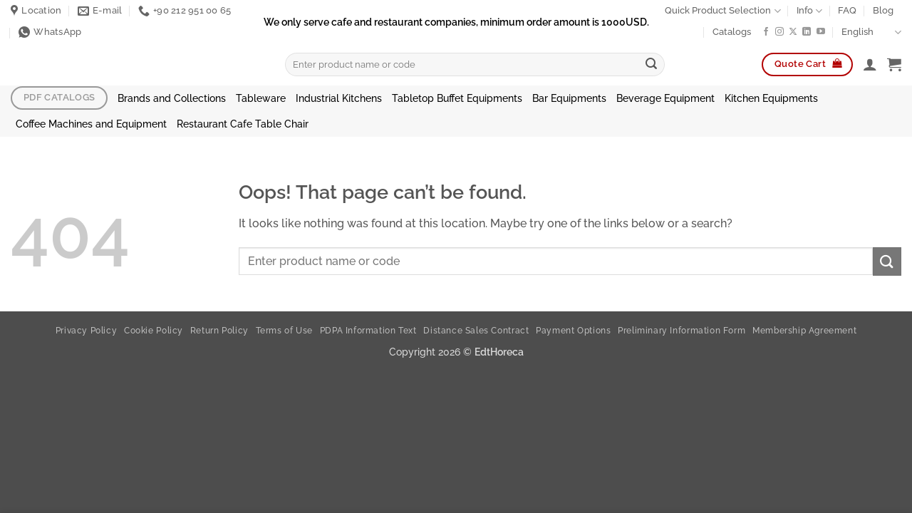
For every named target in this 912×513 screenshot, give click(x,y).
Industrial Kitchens (339, 98)
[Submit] (651, 65)
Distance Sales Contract (476, 330)
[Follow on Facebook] (766, 32)
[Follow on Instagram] (779, 32)
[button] (870, 64)
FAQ (847, 10)
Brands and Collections (172, 98)
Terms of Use (284, 330)
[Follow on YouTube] (821, 32)
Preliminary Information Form (681, 330)
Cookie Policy (153, 330)
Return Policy (219, 330)
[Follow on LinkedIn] (806, 32)
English (871, 32)
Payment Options (573, 330)
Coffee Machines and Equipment (91, 124)
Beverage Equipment (665, 98)
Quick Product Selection (722, 11)
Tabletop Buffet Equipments (457, 98)
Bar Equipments (569, 98)
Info (809, 11)
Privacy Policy (87, 330)
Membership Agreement (804, 330)
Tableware (261, 98)
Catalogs (731, 31)
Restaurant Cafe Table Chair (243, 124)
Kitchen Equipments (771, 98)
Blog (883, 10)
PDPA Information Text (368, 330)
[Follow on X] (793, 32)
